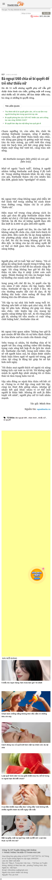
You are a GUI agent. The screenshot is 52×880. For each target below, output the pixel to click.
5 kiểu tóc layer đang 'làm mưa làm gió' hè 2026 (22, 683)
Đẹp (3, 74)
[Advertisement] (26, 45)
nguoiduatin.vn (43, 409)
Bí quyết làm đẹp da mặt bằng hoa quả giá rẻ (23, 123)
